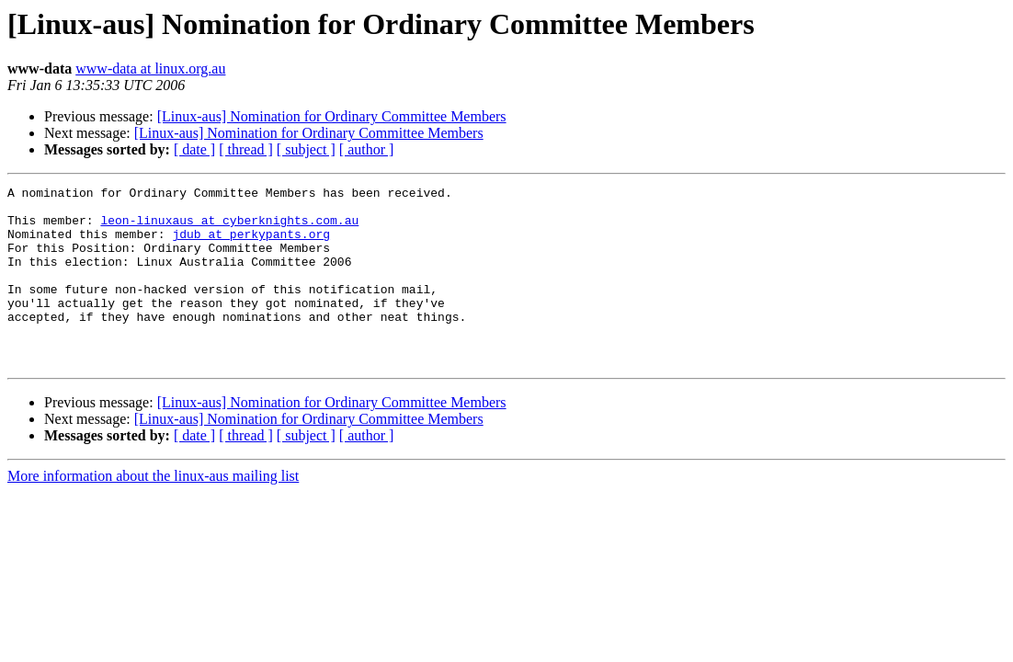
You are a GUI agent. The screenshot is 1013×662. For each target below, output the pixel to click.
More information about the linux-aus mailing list (153, 511)
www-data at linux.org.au (150, 68)
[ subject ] (306, 149)
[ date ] (194, 149)
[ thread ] (246, 149)
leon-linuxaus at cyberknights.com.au (229, 228)
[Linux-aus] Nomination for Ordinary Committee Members (331, 116)
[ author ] (366, 149)
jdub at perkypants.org (251, 244)
